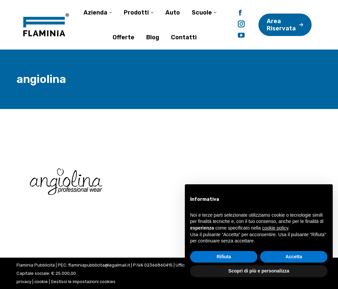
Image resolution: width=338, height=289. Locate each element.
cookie (41, 281)
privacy (24, 281)
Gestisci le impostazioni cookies (83, 281)
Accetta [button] (294, 256)
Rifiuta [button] (224, 256)
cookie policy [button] (275, 228)
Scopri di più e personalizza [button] (258, 270)
